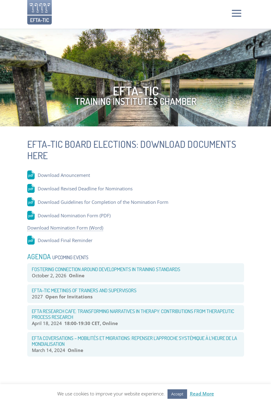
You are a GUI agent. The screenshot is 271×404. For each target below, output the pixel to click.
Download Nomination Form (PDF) (74, 215)
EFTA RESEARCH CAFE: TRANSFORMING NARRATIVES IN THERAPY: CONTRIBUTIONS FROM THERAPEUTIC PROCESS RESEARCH (133, 314)
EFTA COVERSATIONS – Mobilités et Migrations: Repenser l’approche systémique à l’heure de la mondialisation (134, 341)
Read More (202, 394)
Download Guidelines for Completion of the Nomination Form (103, 202)
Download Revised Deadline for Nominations (85, 188)
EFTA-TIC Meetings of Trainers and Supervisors (84, 290)
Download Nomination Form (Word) (65, 228)
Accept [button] (177, 394)
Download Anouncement (64, 175)
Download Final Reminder (65, 240)
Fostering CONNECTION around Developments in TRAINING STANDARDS (106, 269)
